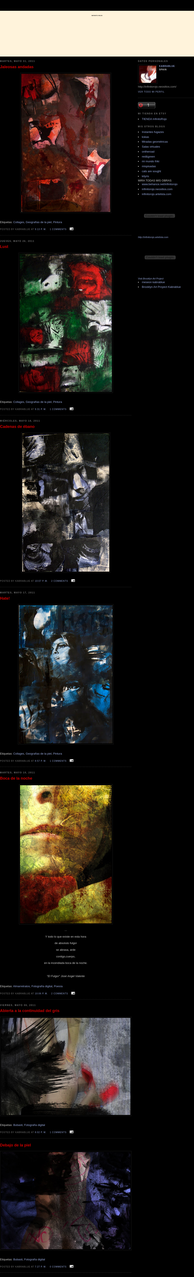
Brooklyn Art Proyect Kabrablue (161, 287)
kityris (145, 176)
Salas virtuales (151, 146)
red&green (148, 156)
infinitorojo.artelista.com (156, 194)
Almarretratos (21, 986)
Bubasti (17, 1125)
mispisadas (149, 166)
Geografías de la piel (39, 222)
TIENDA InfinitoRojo (154, 119)
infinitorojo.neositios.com (157, 189)
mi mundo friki (150, 161)
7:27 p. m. (41, 1267)
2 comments (59, 581)
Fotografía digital (41, 986)
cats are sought (151, 171)
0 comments (58, 1267)
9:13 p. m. (41, 229)
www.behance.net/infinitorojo (160, 184)
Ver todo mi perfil (151, 92)
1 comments (58, 229)
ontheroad (148, 151)
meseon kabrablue (153, 282)
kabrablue (167, 66)
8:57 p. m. (41, 761)
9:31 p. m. (41, 409)
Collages (18, 222)
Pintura (57, 222)
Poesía (58, 986)
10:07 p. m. (41, 581)
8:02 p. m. (41, 1132)
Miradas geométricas (155, 141)
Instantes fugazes (153, 132)
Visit (151, 278)
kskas (145, 137)
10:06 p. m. (41, 993)
